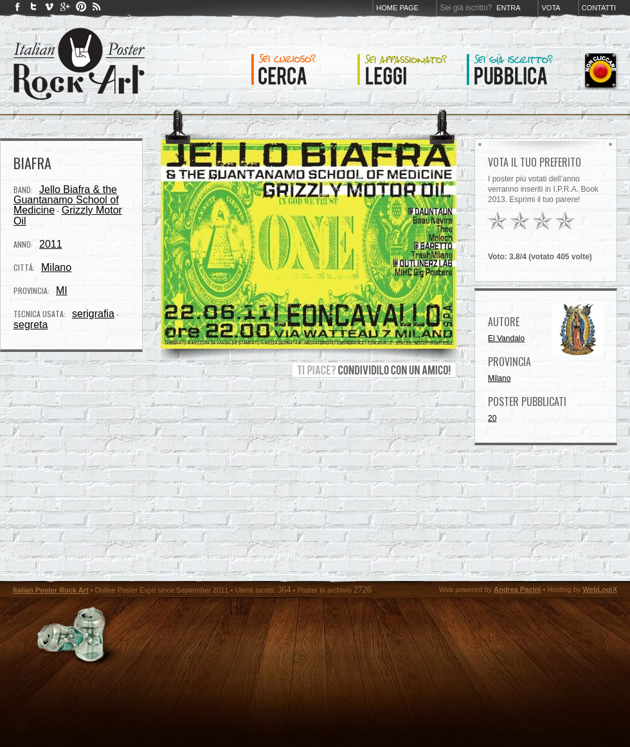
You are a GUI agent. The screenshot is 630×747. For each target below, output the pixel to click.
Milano (56, 267)
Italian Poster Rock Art (51, 590)
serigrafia (93, 313)
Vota (550, 8)
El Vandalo (506, 338)
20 (492, 418)
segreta (31, 324)
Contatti (599, 8)
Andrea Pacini (517, 589)
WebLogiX (599, 589)
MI (62, 290)
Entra (508, 8)
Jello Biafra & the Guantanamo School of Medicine (66, 200)
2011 (50, 244)
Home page (397, 8)
